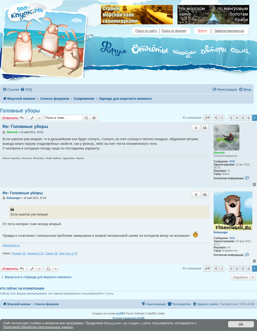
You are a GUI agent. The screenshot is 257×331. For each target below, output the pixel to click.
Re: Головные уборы (25, 126)
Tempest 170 (35, 253)
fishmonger (221, 232)
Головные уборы (20, 110)
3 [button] (231, 118)
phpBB (120, 313)
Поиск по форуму (173, 31)
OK (241, 324)
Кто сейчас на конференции (22, 288)
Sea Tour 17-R (68, 253)
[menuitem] (26, 89)
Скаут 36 (51, 253)
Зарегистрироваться (229, 31)
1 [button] (222, 118)
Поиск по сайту (146, 31)
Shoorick (219, 152)
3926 (232, 238)
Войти (202, 31)
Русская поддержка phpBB (128, 318)
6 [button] (249, 118)
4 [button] (237, 118)
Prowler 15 (19, 253)
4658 (232, 161)
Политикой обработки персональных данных (38, 327)
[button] (207, 118)
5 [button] (243, 118)
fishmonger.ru (11, 245)
